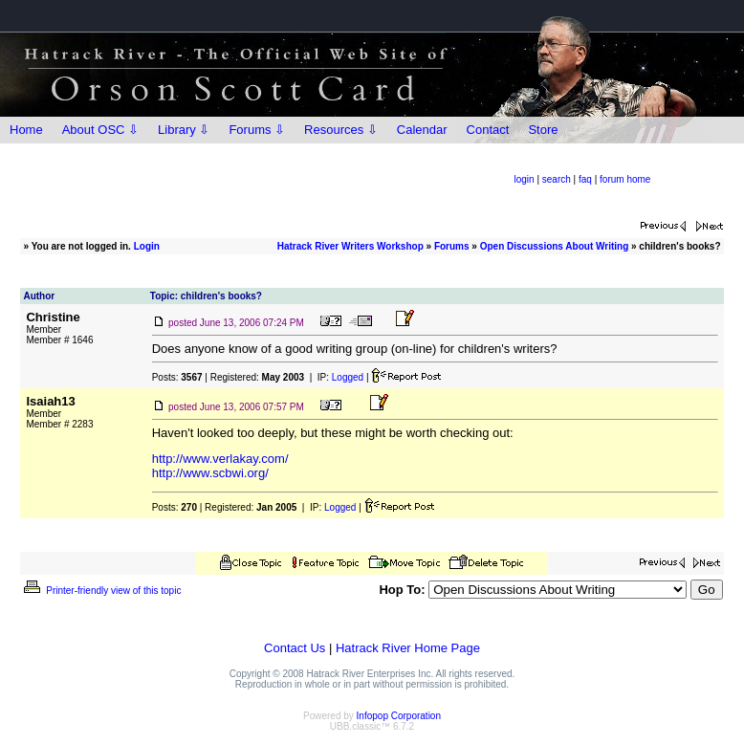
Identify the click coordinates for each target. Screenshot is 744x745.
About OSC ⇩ (100, 129)
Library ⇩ (183, 129)
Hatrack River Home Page (408, 648)
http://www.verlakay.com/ (220, 458)
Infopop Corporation (399, 716)
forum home (625, 179)
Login (147, 246)
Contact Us (294, 648)
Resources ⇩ (341, 129)
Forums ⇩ (257, 129)
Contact (488, 129)
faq (585, 179)
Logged (347, 377)
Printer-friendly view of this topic (101, 590)
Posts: (177, 377)
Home (26, 129)
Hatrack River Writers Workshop (350, 246)
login (524, 179)
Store (543, 129)
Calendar (422, 129)
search (556, 179)
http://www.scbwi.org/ (210, 473)
